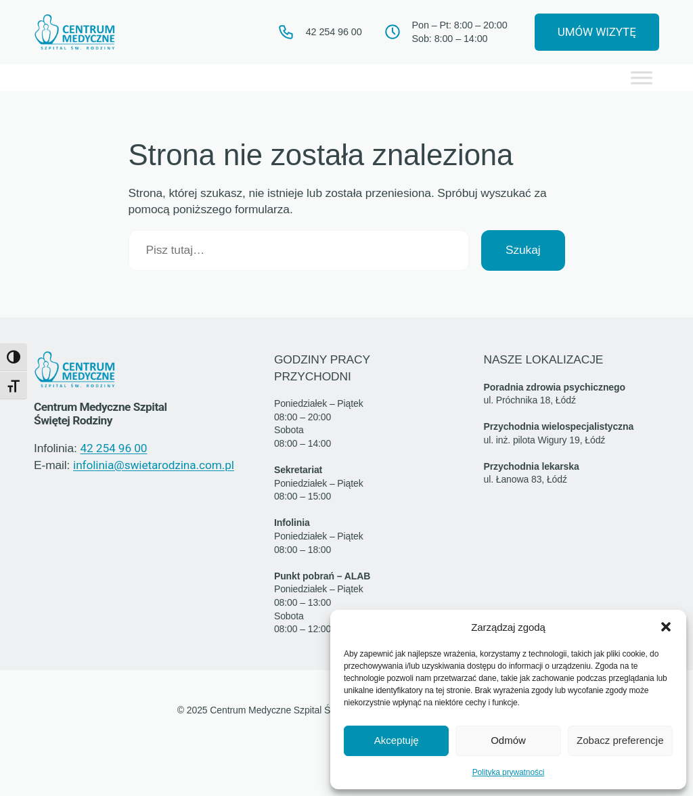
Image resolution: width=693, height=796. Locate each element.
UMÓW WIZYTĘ (592, 32)
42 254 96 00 (114, 449)
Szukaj (523, 251)
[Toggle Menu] (641, 78)
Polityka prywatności (508, 772)
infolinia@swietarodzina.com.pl (153, 465)
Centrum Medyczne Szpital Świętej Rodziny (104, 414)
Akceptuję (396, 740)
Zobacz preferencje (620, 740)
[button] (666, 627)
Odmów (508, 740)
